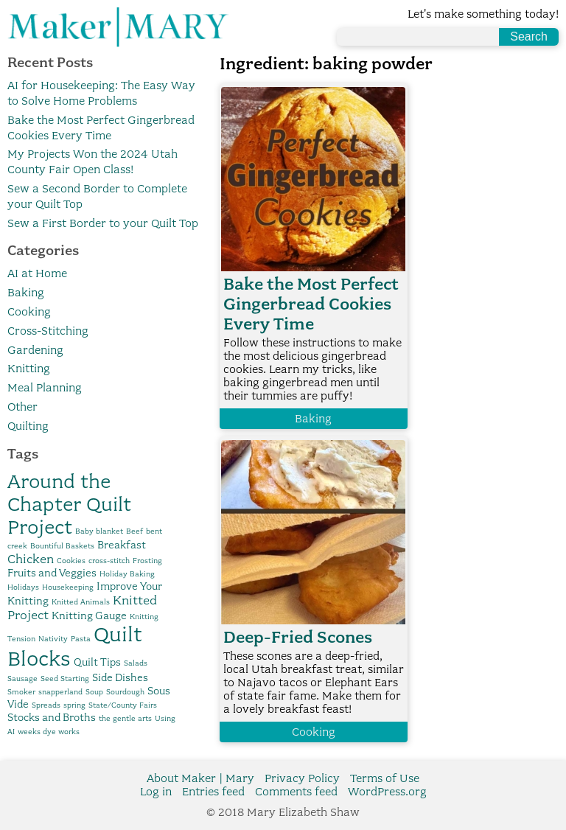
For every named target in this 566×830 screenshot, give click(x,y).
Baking (25, 292)
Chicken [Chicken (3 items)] (30, 558)
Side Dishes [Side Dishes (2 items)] (120, 677)
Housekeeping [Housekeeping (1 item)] (68, 587)
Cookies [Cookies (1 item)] (71, 561)
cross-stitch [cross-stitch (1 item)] (109, 561)
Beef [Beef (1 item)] (134, 531)
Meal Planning (44, 387)
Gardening (35, 350)
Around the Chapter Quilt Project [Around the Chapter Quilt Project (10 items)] (69, 504)
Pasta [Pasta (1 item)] (81, 639)
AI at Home (37, 273)
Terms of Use (384, 778)
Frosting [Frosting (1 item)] (147, 561)
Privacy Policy (302, 778)
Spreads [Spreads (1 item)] (46, 705)
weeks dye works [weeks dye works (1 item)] (49, 732)
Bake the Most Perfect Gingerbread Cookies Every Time (311, 304)
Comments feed (296, 791)
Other (22, 407)
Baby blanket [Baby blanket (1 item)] (99, 531)
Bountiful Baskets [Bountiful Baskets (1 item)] (62, 546)
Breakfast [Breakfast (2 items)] (121, 545)
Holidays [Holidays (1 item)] (23, 587)
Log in (156, 791)
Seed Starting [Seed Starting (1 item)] (65, 678)
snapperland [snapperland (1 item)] (60, 692)
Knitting (28, 368)
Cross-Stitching (47, 331)
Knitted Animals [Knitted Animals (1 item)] (81, 602)
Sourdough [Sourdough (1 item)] (125, 692)
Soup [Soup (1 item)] (94, 692)
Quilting (28, 426)
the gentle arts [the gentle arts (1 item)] (125, 718)
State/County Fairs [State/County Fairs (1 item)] (122, 705)
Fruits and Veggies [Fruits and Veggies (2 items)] (52, 573)
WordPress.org (387, 791)
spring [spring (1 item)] (74, 705)
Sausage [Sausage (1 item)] (22, 678)
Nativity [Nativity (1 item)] (53, 639)
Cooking (29, 311)
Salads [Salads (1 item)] (135, 663)
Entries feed (213, 791)
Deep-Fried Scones (297, 637)
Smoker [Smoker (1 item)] (21, 692)
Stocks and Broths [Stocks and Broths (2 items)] (51, 717)
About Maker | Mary (200, 778)
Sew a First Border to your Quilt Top (102, 223)
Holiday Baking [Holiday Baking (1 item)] (127, 574)
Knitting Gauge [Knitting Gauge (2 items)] (89, 615)
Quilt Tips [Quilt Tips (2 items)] (97, 662)
